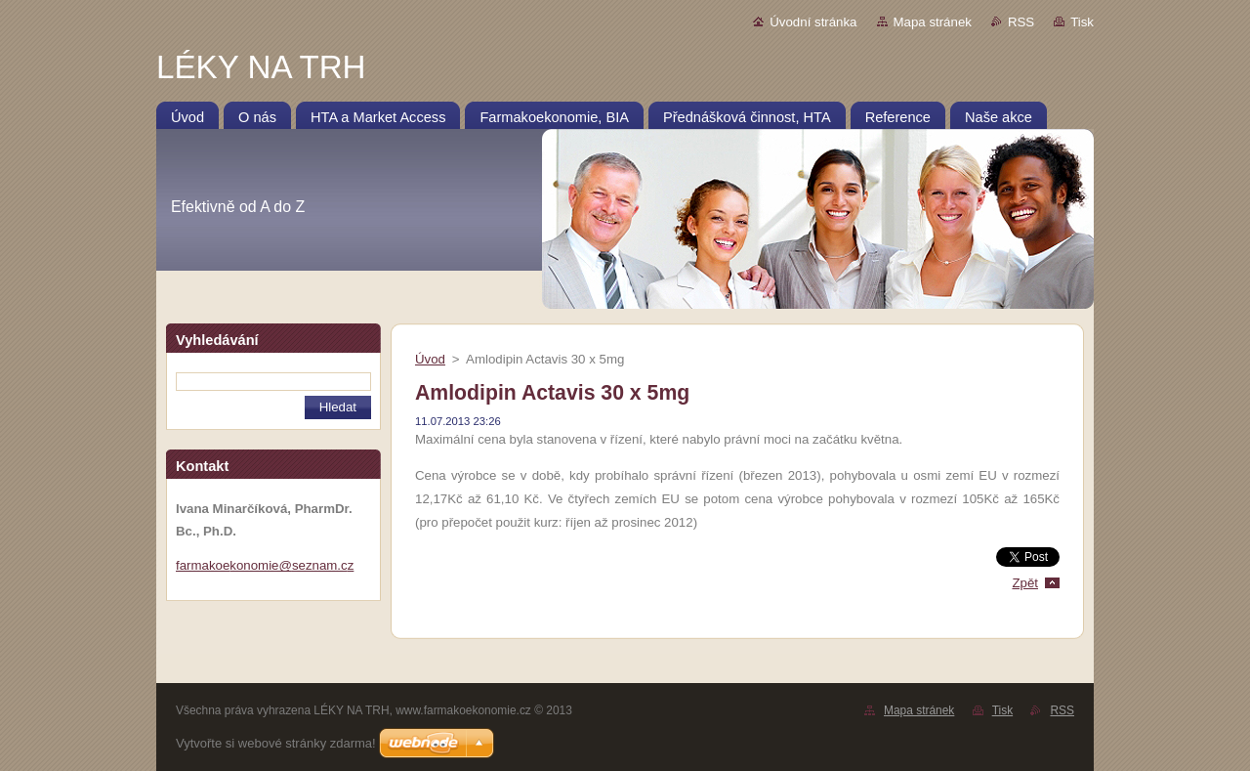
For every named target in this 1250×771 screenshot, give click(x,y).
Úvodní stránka (813, 22)
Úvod (430, 359)
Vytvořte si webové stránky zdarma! (276, 743)
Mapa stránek (933, 22)
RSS (1021, 22)
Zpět (1025, 583)
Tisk (1082, 22)
